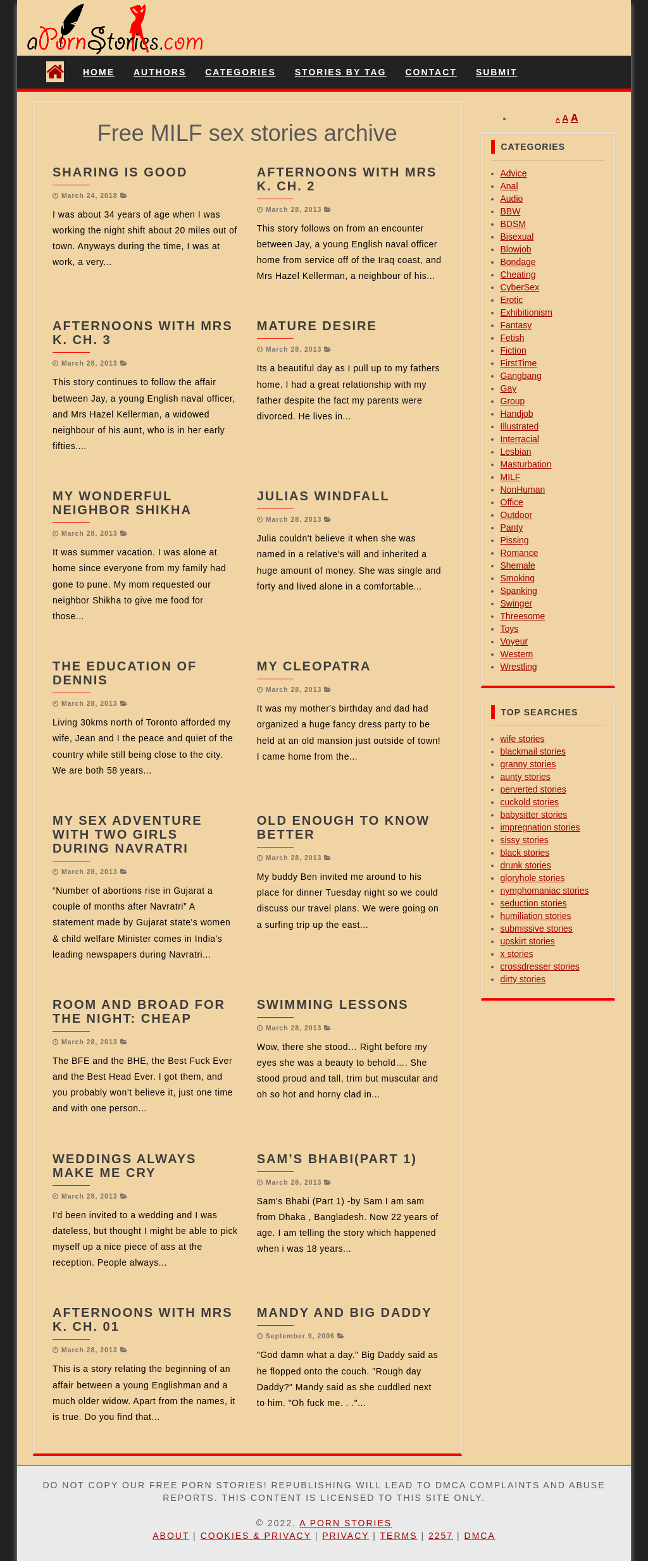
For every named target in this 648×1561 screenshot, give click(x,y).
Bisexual (517, 236)
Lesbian (516, 452)
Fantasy (516, 325)
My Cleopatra (314, 666)
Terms (399, 1536)
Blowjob (516, 249)
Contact (430, 72)
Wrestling (519, 667)
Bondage (518, 262)
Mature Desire (317, 326)
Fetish (513, 338)
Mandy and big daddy (344, 1312)
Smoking (518, 578)
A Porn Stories (345, 1523)
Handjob (517, 414)
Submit (497, 72)
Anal (509, 186)
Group (513, 401)
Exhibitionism (526, 312)
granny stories (528, 764)
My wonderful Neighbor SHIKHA (122, 503)
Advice (514, 173)
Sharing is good (120, 172)
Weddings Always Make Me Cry (124, 1166)
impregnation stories (540, 827)
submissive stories (537, 928)
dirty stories (523, 979)
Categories (240, 72)
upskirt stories (528, 941)
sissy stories (525, 840)
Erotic (512, 300)
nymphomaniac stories (545, 890)
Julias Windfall (323, 496)
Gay (509, 388)
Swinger (517, 603)
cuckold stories (530, 802)
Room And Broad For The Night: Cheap (139, 1011)
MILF (511, 477)
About (171, 1536)
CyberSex (520, 287)
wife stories (523, 739)
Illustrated (520, 426)
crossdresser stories (540, 966)
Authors (160, 72)
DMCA (479, 1536)
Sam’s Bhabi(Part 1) (337, 1159)
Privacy (345, 1536)
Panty (512, 527)
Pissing (515, 540)
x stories (517, 954)
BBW (511, 211)
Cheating (518, 274)
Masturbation (526, 464)
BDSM (513, 224)
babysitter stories (534, 815)
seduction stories (534, 903)
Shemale (518, 565)
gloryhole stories (533, 878)
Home (99, 72)
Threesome (523, 616)
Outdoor (517, 515)
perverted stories (533, 789)
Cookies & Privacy (256, 1536)
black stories (525, 853)
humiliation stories (536, 916)
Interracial (520, 439)
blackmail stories (533, 751)
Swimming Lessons (333, 1004)
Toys (510, 629)
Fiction (513, 350)
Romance (520, 553)
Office (512, 502)
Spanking (519, 591)
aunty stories (526, 777)
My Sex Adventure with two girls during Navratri (127, 834)
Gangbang (521, 376)
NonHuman (523, 489)
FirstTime (519, 363)
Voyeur (514, 641)
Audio (512, 199)
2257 (440, 1536)
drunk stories (526, 865)
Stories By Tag (341, 72)
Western (517, 654)
